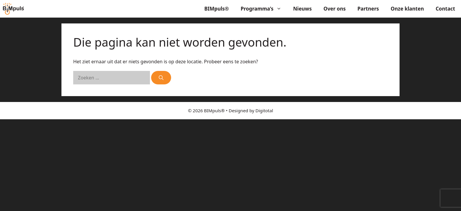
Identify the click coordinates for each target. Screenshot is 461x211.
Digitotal (264, 110)
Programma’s (264, 9)
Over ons (334, 8)
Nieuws (302, 8)
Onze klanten (407, 8)
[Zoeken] (161, 77)
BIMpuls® (216, 8)
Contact (445, 8)
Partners (368, 8)
